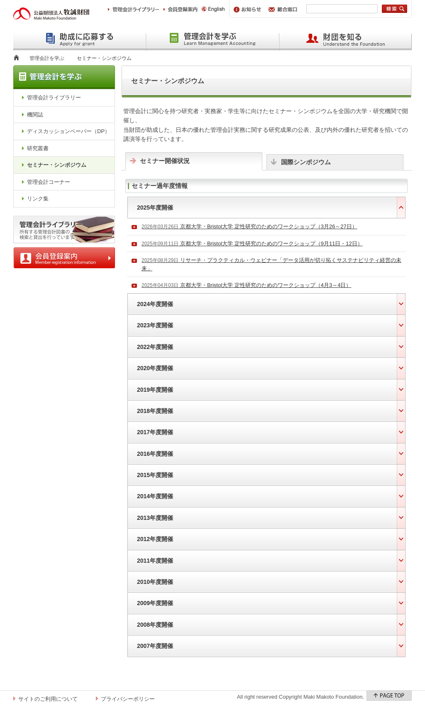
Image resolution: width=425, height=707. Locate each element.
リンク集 (38, 198)
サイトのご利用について (48, 699)
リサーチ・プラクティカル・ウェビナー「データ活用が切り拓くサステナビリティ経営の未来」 (271, 264)
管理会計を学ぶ (46, 58)
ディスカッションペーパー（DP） (68, 131)
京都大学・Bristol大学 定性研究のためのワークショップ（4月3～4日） (246, 285)
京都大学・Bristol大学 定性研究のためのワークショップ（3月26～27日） (249, 226)
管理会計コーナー (48, 182)
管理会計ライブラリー (54, 97)
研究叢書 (38, 148)
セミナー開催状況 (165, 160)
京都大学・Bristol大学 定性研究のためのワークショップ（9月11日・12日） (252, 243)
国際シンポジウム (306, 162)
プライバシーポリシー (128, 699)
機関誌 (35, 114)
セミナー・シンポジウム (56, 165)
